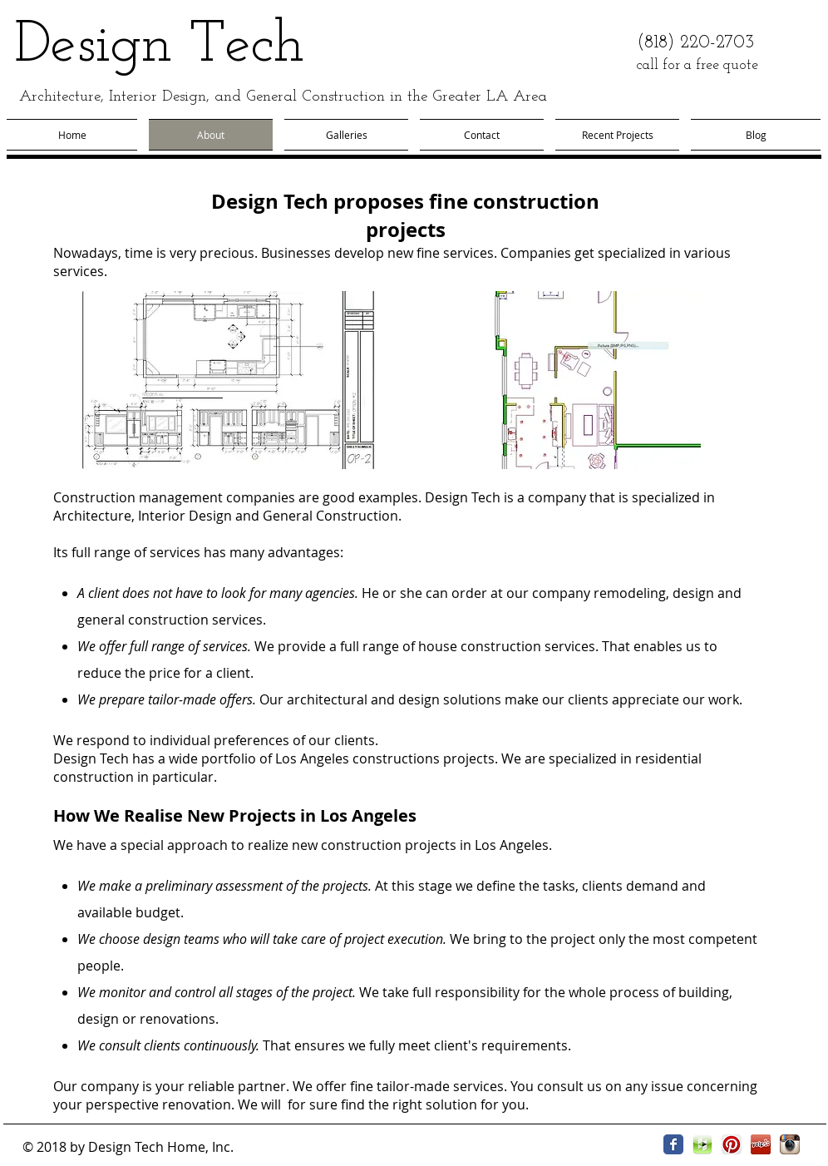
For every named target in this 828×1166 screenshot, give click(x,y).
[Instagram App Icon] (790, 1144)
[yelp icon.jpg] (761, 1144)
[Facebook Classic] (673, 1144)
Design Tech (159, 46)
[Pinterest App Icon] (732, 1144)
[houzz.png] (702, 1144)
